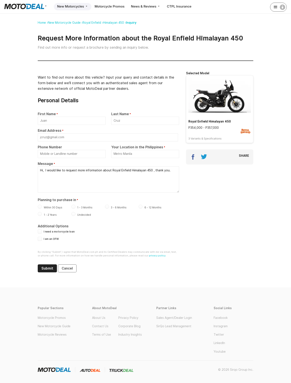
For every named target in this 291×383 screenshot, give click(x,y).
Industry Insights (130, 334)
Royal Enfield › (93, 22)
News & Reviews (146, 6)
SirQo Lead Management (173, 326)
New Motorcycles (72, 6)
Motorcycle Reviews (52, 334)
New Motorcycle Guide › (65, 22)
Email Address (49, 131)
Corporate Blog (129, 326)
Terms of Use (101, 334)
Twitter (219, 334)
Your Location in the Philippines (137, 147)
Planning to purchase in (57, 200)
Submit (47, 268)
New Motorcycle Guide (54, 326)
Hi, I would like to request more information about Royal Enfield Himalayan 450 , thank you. (108, 179)
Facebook (221, 317)
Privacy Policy (128, 317)
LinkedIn (219, 343)
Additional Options (53, 226)
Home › (43, 22)
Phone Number (50, 147)
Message (45, 164)
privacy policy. (157, 255)
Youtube (220, 351)
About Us (98, 317)
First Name (47, 114)
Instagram (221, 326)
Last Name (120, 114)
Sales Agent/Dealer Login (174, 317)
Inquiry (131, 22)
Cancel (67, 268)
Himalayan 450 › (114, 22)
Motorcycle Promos (110, 6)
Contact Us (100, 326)
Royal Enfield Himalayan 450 (209, 121)
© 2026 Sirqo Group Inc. (235, 369)
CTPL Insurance (179, 6)
